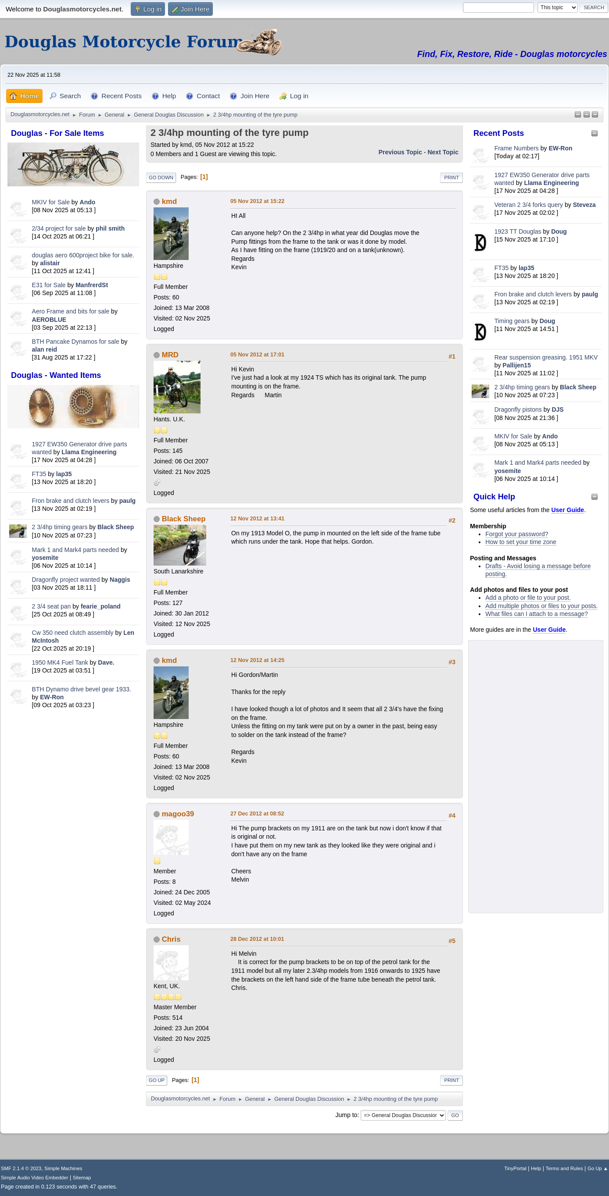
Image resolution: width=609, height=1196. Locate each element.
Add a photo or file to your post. (528, 597)
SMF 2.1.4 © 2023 (21, 1168)
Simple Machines (63, 1168)
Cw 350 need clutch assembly (73, 632)
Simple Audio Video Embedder (34, 1177)
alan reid (44, 349)
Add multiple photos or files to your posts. (541, 605)
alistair (50, 263)
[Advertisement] (73, 848)
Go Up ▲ (598, 1168)
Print (451, 177)
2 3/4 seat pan (51, 606)
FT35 (39, 473)
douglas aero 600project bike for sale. (83, 255)
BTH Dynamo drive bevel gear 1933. (81, 689)
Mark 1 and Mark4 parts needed (75, 549)
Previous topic (400, 152)
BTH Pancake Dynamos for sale (75, 341)
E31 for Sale (49, 284)
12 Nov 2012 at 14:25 (257, 660)
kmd (169, 201)
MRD (170, 355)
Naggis (120, 579)
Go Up (157, 1080)
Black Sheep (115, 526)
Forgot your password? (516, 533)
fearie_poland (101, 606)
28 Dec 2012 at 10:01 (257, 939)
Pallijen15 (516, 365)
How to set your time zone (520, 541)
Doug (559, 231)
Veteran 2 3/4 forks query (528, 204)
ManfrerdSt (91, 284)
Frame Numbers (516, 148)
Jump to (347, 1114)
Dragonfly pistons (518, 409)
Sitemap (82, 1177)
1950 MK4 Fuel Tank (60, 662)
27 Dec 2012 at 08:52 (257, 814)
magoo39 (178, 814)
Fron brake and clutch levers (71, 500)
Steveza (584, 204)
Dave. (106, 662)
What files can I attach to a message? (536, 613)
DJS (557, 409)
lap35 (64, 473)
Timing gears (512, 320)
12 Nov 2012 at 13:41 (257, 519)
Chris (171, 939)
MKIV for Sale (51, 202)
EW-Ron (52, 697)
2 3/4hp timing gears (60, 526)
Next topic (443, 152)
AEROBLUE (49, 319)
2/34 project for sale (59, 228)
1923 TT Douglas (517, 231)
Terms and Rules (564, 1168)
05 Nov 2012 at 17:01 (257, 355)
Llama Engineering (88, 452)
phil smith (110, 228)
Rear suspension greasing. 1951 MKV (546, 357)
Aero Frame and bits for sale (71, 311)
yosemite (45, 557)
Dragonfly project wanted (66, 579)
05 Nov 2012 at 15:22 (257, 201)
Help (536, 1168)
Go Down (161, 177)
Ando (88, 202)
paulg (127, 500)
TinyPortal (515, 1168)
